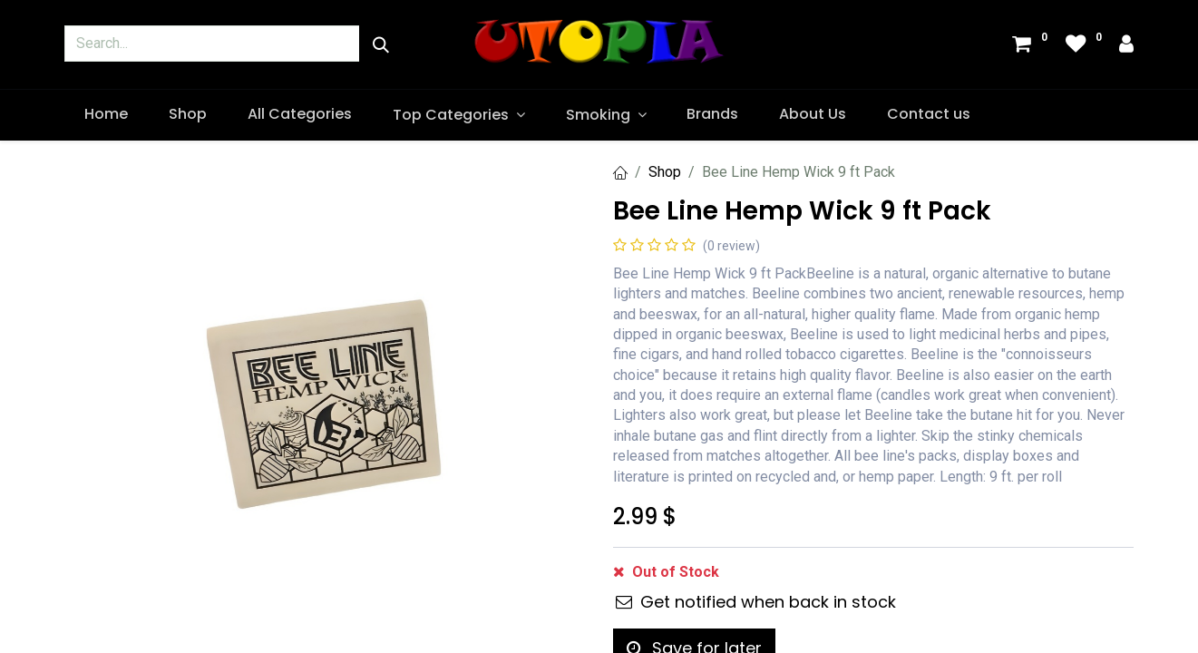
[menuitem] (106, 114)
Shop (664, 171)
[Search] (381, 44)
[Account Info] (1126, 45)
